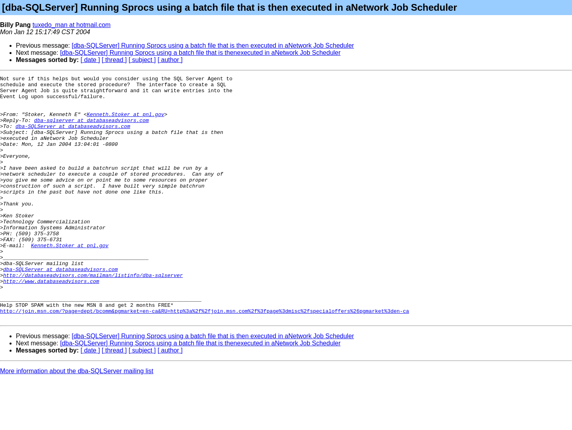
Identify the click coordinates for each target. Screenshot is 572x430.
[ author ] (170, 59)
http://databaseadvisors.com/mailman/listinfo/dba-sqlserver (93, 315)
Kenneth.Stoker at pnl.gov (125, 122)
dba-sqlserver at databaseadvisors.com (91, 129)
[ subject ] (142, 59)
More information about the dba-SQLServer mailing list (76, 419)
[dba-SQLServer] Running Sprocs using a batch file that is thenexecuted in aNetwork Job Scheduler (200, 52)
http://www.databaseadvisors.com (51, 322)
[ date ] (90, 59)
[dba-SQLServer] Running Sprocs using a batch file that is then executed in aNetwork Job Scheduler (213, 45)
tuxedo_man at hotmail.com (72, 24)
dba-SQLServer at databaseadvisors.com (72, 136)
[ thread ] (114, 59)
